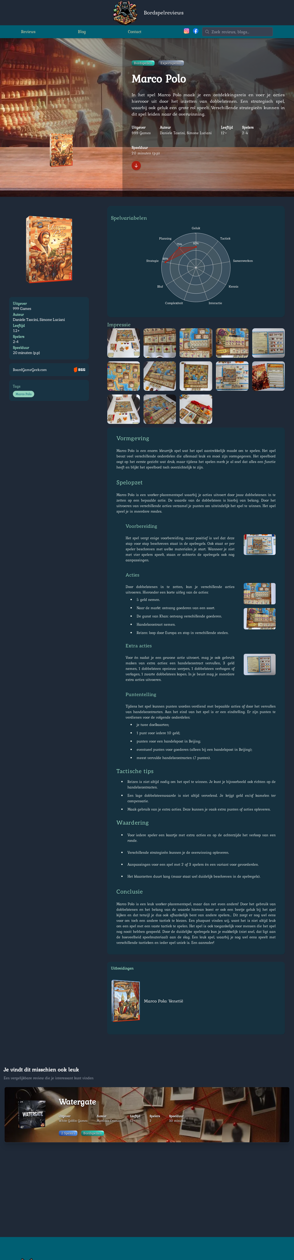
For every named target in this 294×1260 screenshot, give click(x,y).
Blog (82, 32)
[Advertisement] (147, 1190)
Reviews (28, 32)
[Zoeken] (237, 32)
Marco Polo (23, 394)
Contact (134, 32)
